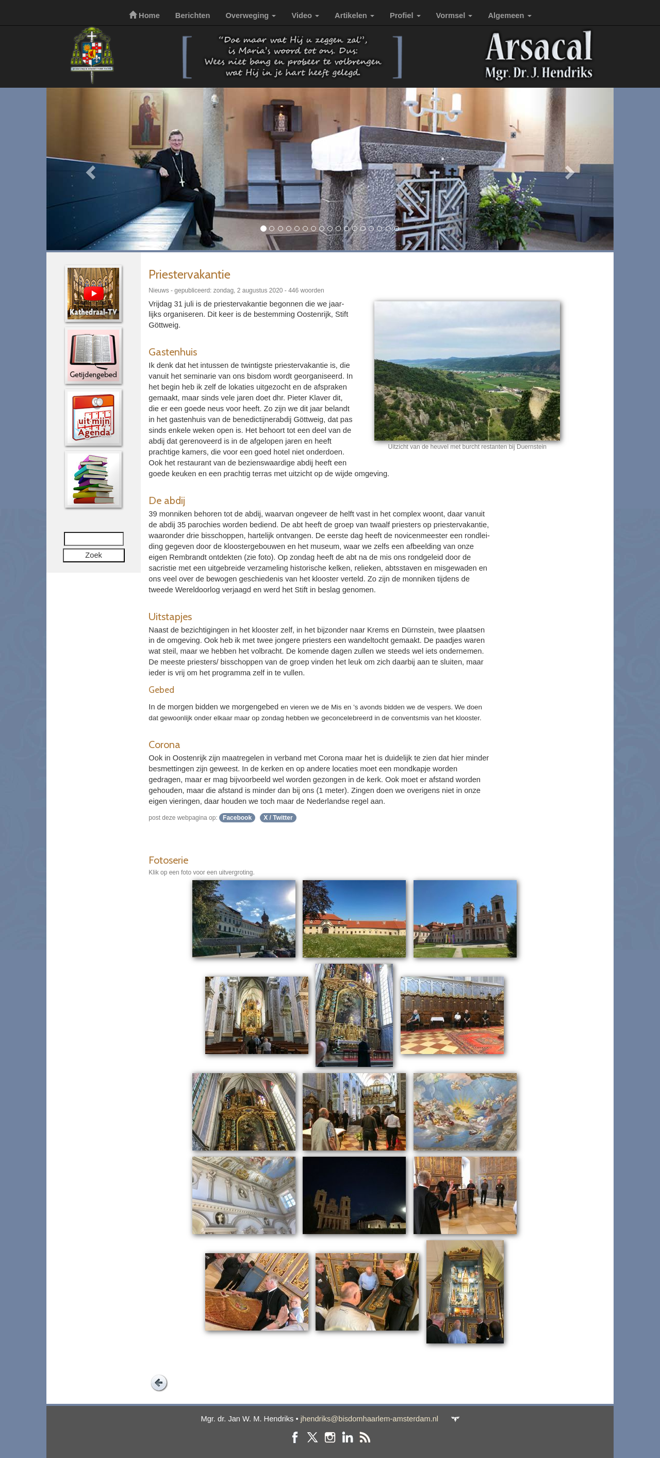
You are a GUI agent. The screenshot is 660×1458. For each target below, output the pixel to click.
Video (305, 15)
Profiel (405, 15)
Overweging (250, 15)
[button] (88, 169)
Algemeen (509, 15)
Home (144, 15)
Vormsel (454, 15)
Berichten (192, 15)
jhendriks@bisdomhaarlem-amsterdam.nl (369, 1419)
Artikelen (354, 15)
